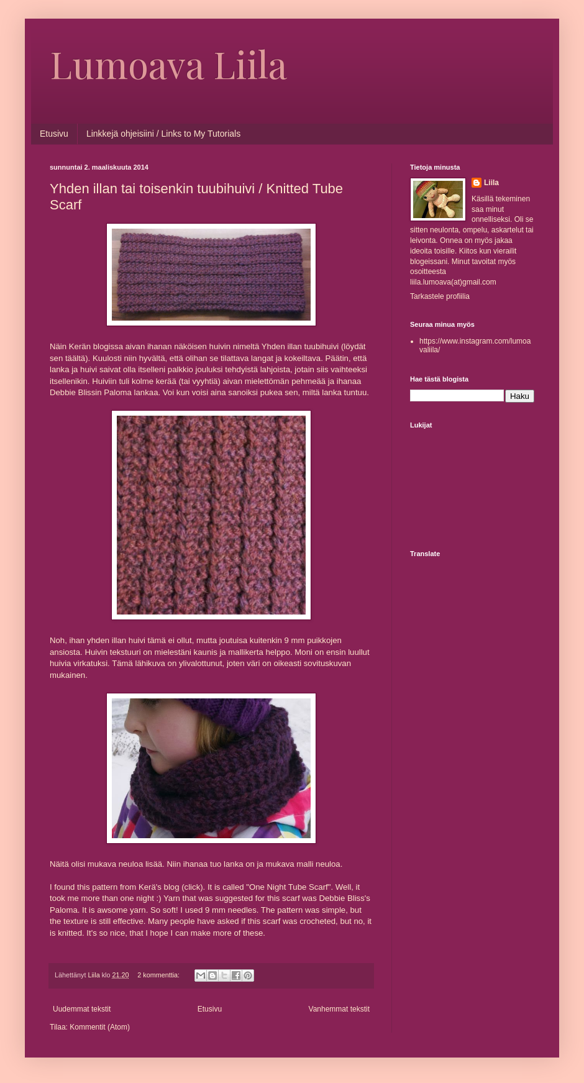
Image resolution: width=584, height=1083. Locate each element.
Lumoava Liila (168, 63)
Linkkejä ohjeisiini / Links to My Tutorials (163, 134)
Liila (491, 182)
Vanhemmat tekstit (339, 1009)
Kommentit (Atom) (100, 1027)
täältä (75, 358)
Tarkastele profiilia (440, 296)
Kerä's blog (159, 887)
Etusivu (54, 134)
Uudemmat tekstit (82, 1009)
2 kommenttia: (159, 975)
